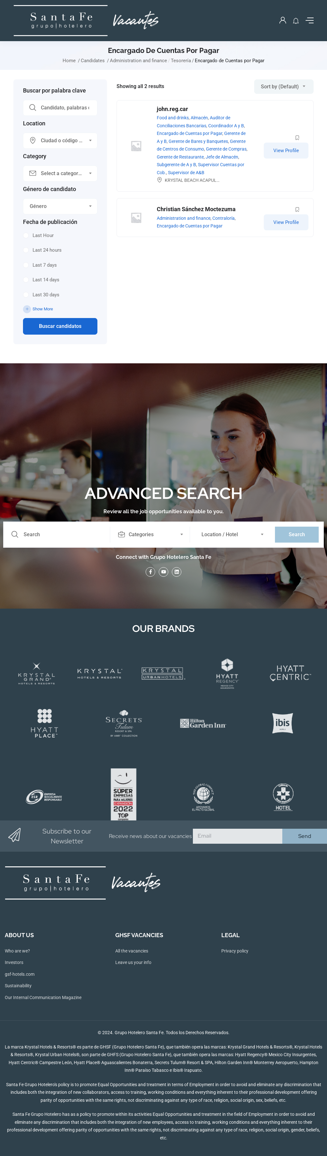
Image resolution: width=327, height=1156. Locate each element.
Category (34, 156)
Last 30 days (46, 295)
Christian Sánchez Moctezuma (196, 209)
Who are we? (17, 950)
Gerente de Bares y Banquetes (198, 141)
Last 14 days (46, 280)
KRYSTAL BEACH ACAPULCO (194, 180)
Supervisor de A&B (186, 172)
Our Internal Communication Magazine (43, 997)
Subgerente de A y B (176, 164)
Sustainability (18, 985)
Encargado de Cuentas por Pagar (189, 133)
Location (34, 123)
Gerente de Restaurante (180, 156)
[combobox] (60, 141)
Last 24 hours (47, 250)
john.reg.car (172, 109)
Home (69, 60)
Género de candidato (49, 189)
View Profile (286, 150)
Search (297, 534)
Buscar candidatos (60, 326)
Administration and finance (138, 60)
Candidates (93, 60)
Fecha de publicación (50, 222)
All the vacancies (131, 950)
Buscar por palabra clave (54, 90)
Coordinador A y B (226, 125)
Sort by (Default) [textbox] (280, 87)
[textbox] (56, 140)
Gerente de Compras (226, 149)
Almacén (199, 117)
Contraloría (223, 218)
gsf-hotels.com (19, 974)
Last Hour (43, 235)
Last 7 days (45, 265)
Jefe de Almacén (222, 156)
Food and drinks (173, 117)
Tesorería (181, 60)
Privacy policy (234, 950)
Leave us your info (133, 962)
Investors (14, 962)
